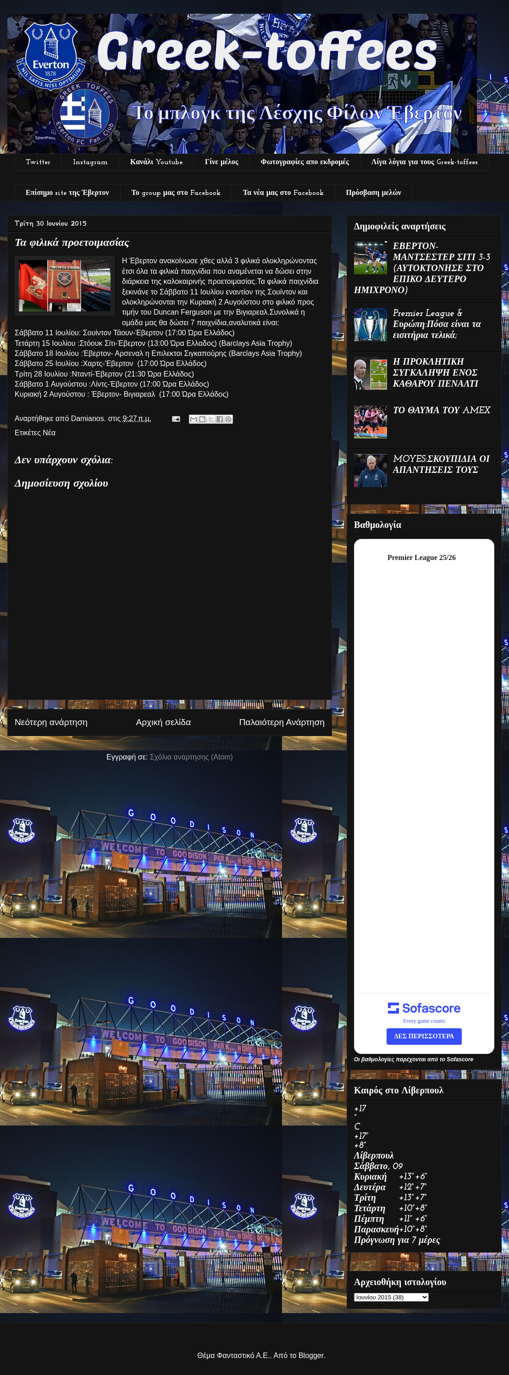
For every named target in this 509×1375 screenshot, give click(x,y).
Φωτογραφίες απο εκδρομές (305, 162)
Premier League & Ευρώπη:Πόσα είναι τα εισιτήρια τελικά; (437, 324)
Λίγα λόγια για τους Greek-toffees (424, 162)
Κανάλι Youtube (156, 162)
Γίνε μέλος (221, 162)
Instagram (90, 162)
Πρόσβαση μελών (373, 193)
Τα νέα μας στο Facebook (283, 193)
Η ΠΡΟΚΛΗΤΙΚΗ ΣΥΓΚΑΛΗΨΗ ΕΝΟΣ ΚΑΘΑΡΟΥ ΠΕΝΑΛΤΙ (435, 373)
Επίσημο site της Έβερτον (67, 193)
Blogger (311, 1355)
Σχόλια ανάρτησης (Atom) (191, 757)
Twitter (38, 162)
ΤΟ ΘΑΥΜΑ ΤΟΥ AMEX (441, 411)
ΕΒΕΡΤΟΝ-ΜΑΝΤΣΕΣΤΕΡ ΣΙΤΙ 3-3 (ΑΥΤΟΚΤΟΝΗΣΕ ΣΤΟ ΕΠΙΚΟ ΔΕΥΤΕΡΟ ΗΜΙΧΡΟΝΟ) (422, 268)
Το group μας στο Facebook (176, 193)
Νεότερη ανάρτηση (51, 722)
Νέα (49, 433)
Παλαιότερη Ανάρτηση (282, 722)
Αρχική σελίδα (163, 722)
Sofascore (460, 1059)
